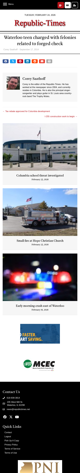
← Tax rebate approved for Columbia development (26, 111)
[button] (61, 5)
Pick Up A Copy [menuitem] (11, 440)
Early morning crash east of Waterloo (40, 306)
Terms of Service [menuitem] (12, 449)
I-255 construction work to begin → (61, 116)
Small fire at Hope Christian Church (40, 240)
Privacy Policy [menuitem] (11, 445)
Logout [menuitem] (7, 436)
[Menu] (8, 4)
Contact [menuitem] (8, 432)
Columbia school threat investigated (40, 175)
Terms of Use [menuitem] (10, 453)
